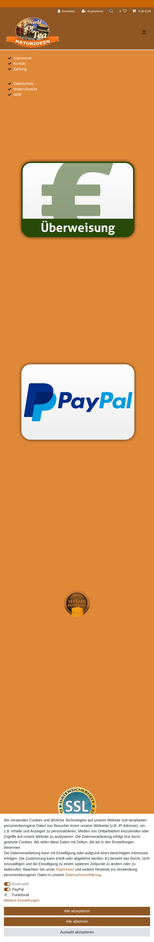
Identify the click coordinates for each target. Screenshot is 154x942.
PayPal (18, 889)
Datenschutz (23, 83)
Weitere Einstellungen (21, 900)
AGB (17, 94)
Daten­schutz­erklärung (83, 875)
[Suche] (111, 11)
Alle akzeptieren (77, 911)
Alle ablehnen (77, 921)
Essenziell (20, 884)
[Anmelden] (66, 11)
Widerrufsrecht (25, 89)
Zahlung (20, 69)
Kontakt (19, 63)
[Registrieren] (92, 11)
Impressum (22, 58)
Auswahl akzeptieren (77, 932)
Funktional (20, 895)
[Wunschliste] (123, 11)
